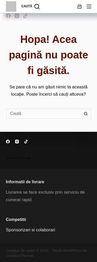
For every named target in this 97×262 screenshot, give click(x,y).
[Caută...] (43, 113)
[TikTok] (25, 16)
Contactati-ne (18, 158)
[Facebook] (8, 16)
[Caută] (30, 6)
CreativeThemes (20, 255)
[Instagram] (16, 16)
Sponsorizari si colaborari (30, 229)
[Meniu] (89, 6)
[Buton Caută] (86, 113)
